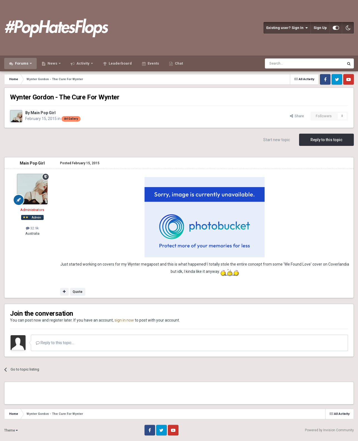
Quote (78, 292)
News (52, 63)
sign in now (124, 320)
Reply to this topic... (55, 342)
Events (153, 63)
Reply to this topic (326, 140)
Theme (11, 430)
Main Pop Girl (43, 113)
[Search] (291, 63)
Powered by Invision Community (329, 430)
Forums (21, 63)
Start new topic (276, 140)
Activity (83, 63)
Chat (178, 63)
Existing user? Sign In (287, 28)
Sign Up (320, 28)
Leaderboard (120, 63)
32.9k (32, 228)
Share (297, 116)
